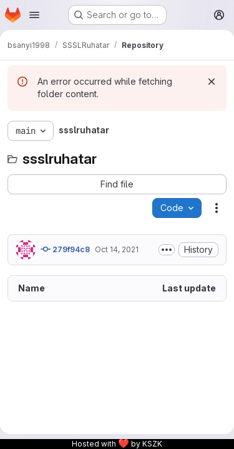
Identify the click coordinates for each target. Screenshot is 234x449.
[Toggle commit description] (166, 249)
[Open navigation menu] (34, 15)
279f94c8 (65, 249)
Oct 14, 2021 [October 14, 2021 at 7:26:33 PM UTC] (117, 249)
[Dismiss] (211, 81)
